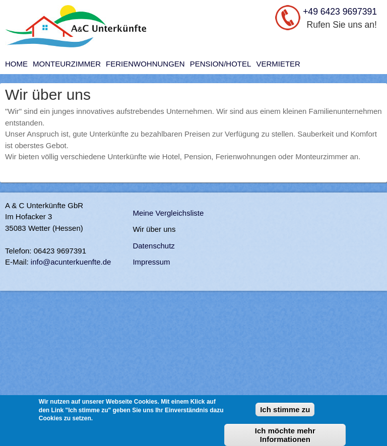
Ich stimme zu (285, 414)
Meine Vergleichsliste (168, 213)
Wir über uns (154, 229)
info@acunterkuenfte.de (71, 262)
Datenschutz (153, 245)
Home (16, 63)
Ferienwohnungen (145, 63)
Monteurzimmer (67, 63)
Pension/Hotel (220, 63)
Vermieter (278, 63)
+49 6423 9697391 (340, 12)
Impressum (151, 262)
